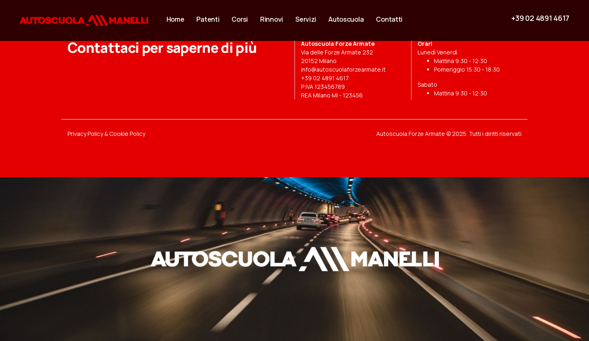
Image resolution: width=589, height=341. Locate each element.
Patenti (207, 19)
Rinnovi (271, 19)
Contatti (389, 19)
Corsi (240, 19)
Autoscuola (346, 19)
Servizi (305, 19)
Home (175, 19)
